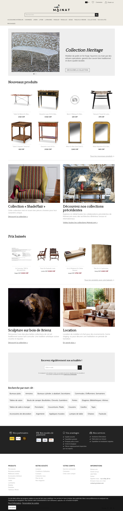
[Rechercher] (61, 15)
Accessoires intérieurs (15, 476)
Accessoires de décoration (20, 414)
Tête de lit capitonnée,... (101, 268)
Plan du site (39, 478)
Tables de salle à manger (20, 407)
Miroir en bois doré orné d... (75, 146)
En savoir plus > (69, 343)
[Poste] (13, 438)
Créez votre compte (69, 473)
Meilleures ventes (13, 473)
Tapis (93, 407)
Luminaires (11, 483)
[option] (61, 56)
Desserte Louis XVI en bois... (48, 114)
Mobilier (10, 485)
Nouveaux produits (14, 471)
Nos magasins (40, 480)
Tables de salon (16, 400)
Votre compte (69, 466)
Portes (74, 400)
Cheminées (11, 478)
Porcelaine (39, 407)
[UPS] (25, 438)
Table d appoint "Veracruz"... (21, 146)
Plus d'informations (14, 503)
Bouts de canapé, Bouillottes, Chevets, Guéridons (47, 400)
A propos (38, 473)
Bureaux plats (15, 394)
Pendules (11, 487)
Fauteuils (102, 414)
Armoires (29, 394)
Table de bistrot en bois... (22, 114)
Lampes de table (76, 414)
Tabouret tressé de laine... (101, 114)
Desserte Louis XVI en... (48, 146)
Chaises (91, 414)
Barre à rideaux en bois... (75, 114)
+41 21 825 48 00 (105, 478)
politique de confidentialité (70, 374)
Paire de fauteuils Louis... (48, 268)
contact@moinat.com (97, 483)
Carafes (84, 407)
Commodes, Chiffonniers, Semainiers (90, 394)
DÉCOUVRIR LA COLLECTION (77, 70)
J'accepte (12, 507)
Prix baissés (12, 469)
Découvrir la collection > (18, 217)
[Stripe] (46, 439)
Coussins (72, 407)
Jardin (10, 480)
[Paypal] (39, 439)
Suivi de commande (69, 469)
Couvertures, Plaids (56, 407)
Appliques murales (56, 414)
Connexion (99, 2)
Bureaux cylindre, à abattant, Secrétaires (53, 394)
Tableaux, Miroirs (13, 489)
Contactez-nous (41, 476)
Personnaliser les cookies (30, 503)
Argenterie (40, 414)
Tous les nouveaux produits (102, 156)
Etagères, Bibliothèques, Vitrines (95, 400)
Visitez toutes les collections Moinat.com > (80, 223)
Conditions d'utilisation (43, 471)
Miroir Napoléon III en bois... (101, 146)
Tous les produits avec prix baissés (99, 280)
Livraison (38, 469)
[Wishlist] (92, 2)
